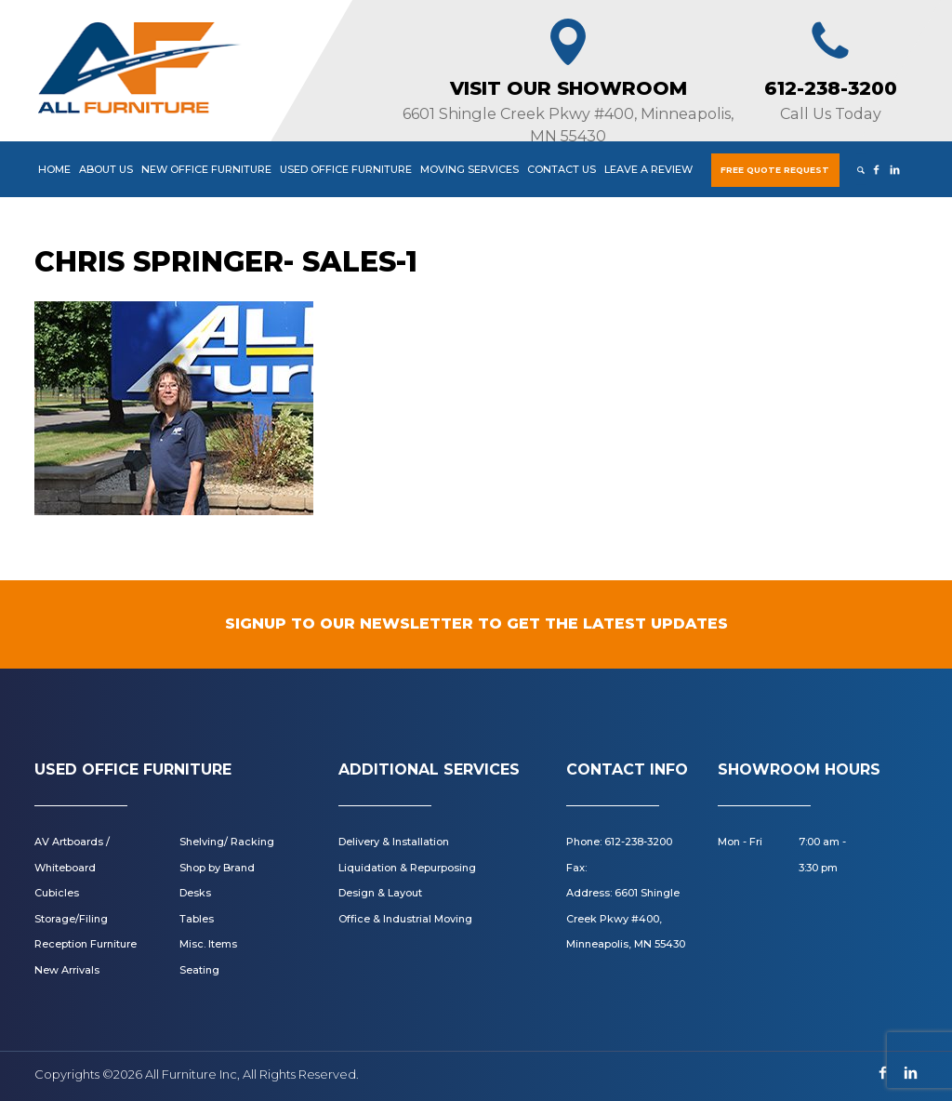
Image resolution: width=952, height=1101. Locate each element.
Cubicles (56, 892)
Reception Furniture (85, 943)
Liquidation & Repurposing (407, 867)
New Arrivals (66, 969)
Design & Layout (380, 892)
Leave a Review (648, 169)
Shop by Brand (217, 867)
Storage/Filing (71, 918)
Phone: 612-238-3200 (619, 841)
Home (54, 169)
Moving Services (469, 169)
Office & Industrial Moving (405, 918)
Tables (196, 918)
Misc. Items (208, 943)
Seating (199, 969)
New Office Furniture (206, 169)
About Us (106, 169)
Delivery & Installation (393, 841)
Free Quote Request (775, 170)
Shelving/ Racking (226, 841)
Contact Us (561, 169)
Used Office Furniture (346, 169)
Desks (195, 892)
